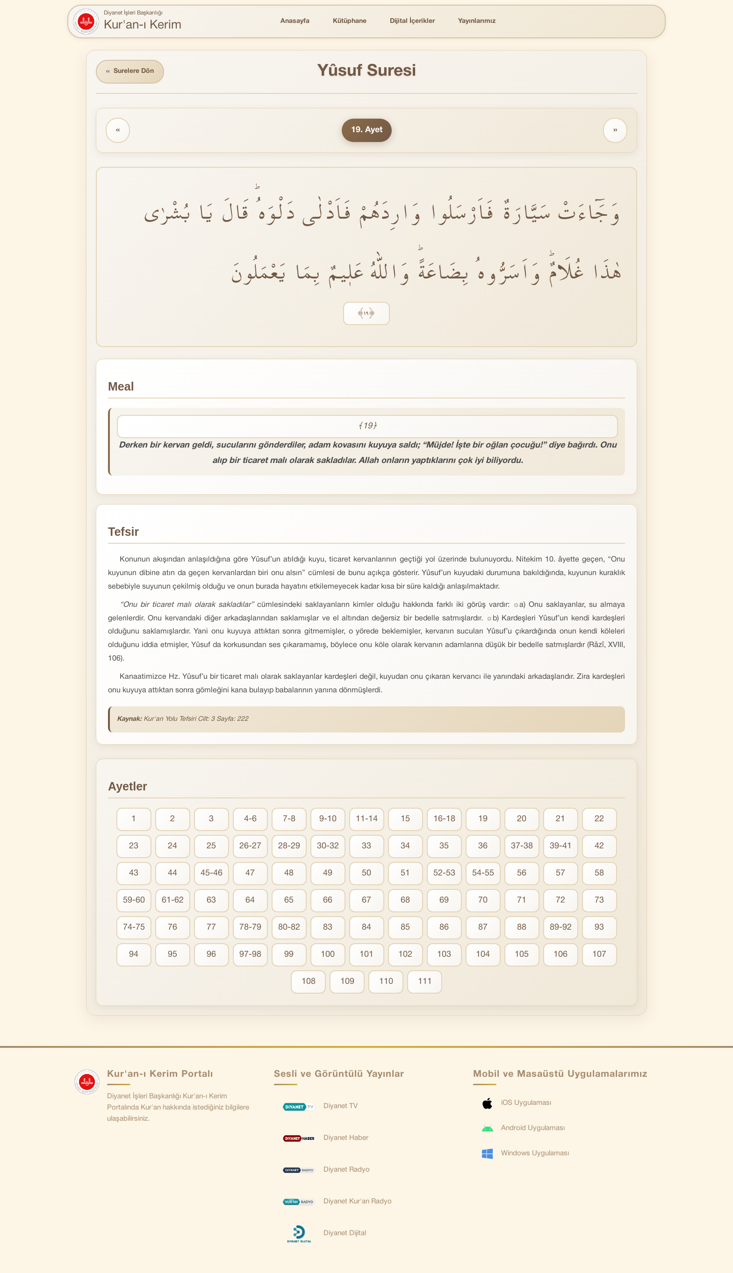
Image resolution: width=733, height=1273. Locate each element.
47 (250, 873)
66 (327, 900)
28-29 (289, 846)
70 (483, 900)
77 (211, 928)
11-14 (367, 819)
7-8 (289, 819)
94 (133, 955)
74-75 (134, 928)
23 (133, 846)
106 (560, 955)
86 (444, 928)
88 (521, 928)
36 (483, 846)
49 (327, 873)
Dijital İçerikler (412, 21)
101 (366, 955)
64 (250, 900)
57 (560, 873)
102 (405, 955)
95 (172, 955)
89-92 (561, 928)
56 (521, 873)
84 (366, 928)
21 (560, 819)
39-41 (561, 846)
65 (289, 900)
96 (211, 955)
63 (211, 900)
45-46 (212, 873)
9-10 (328, 819)
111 (425, 982)
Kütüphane (349, 21)
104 (483, 955)
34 (405, 846)
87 (483, 928)
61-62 (173, 900)
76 (172, 928)
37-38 (522, 846)
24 (172, 846)
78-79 (250, 928)
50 (366, 873)
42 (599, 846)
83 (327, 928)
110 (386, 982)
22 (599, 819)
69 (444, 900)
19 (483, 819)
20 (521, 819)
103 (444, 955)
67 (366, 900)
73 (599, 900)
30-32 (328, 846)
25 (211, 846)
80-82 (289, 928)
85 (405, 928)
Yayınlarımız (477, 21)
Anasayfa (294, 21)
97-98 (250, 955)
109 (347, 982)
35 (444, 846)
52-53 (444, 873)
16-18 (444, 819)
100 (328, 955)
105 (522, 955)
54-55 (483, 873)
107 (599, 955)
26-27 (250, 846)
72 (560, 900)
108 (309, 982)
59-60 (134, 900)
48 (289, 873)
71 (521, 900)
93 (599, 928)
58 (599, 873)
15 (405, 819)
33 (366, 846)
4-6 (250, 819)
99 (289, 955)
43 (133, 873)
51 (405, 873)
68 (405, 900)
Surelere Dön (130, 71)
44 (172, 873)
